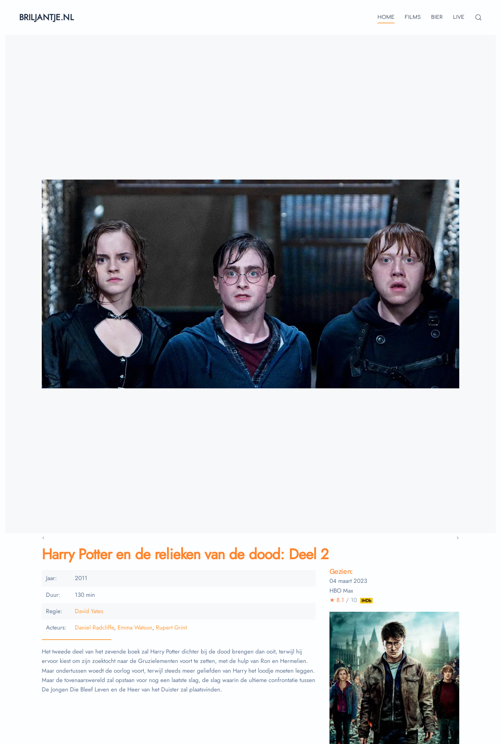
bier (437, 17)
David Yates (89, 611)
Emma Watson (135, 627)
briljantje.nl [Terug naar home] (46, 17)
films (413, 17)
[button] (478, 17)
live (458, 17)
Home (386, 17)
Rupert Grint (171, 627)
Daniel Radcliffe (94, 627)
